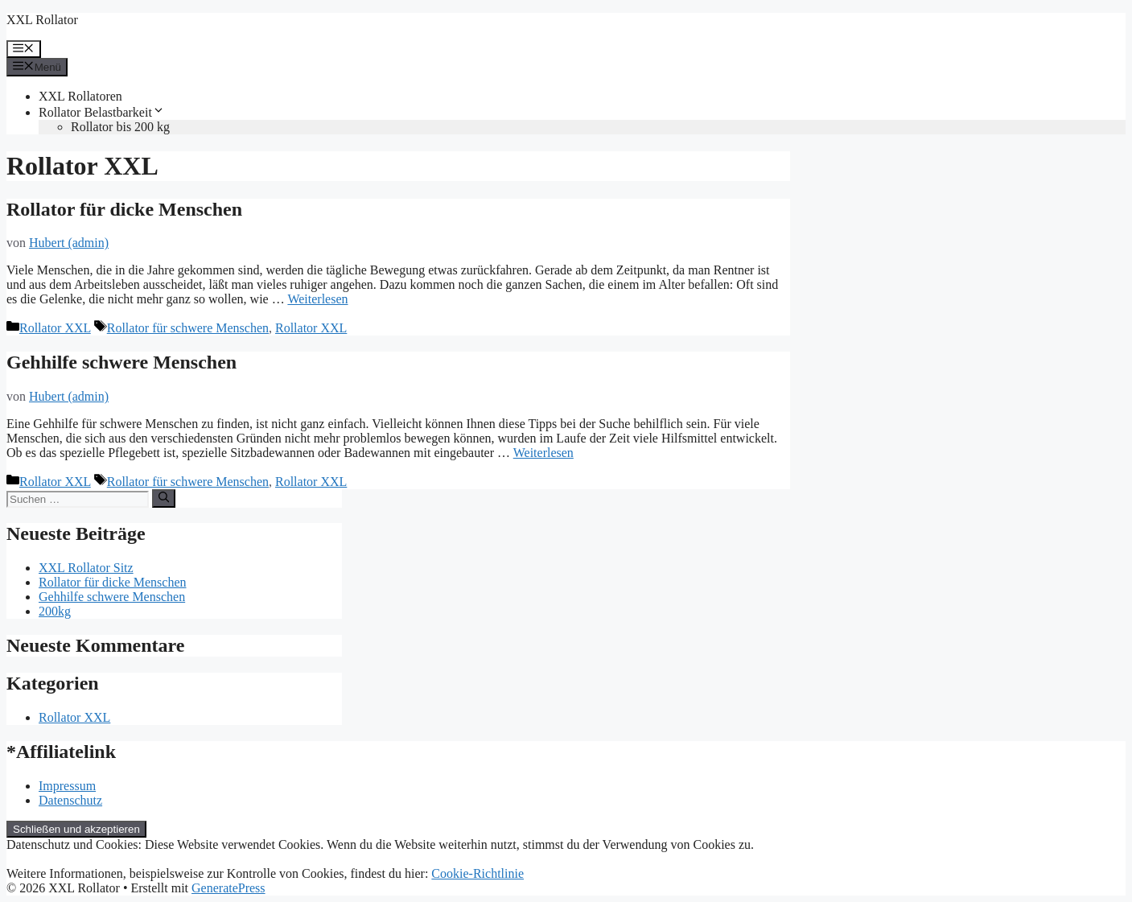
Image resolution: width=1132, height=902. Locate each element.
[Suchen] (163, 498)
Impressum (67, 786)
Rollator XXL (55, 328)
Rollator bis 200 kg (120, 127)
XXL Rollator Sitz (86, 568)
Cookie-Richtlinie (477, 873)
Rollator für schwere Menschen (188, 328)
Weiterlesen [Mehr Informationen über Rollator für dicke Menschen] (317, 299)
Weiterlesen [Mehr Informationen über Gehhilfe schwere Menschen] (543, 452)
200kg (55, 611)
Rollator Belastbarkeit (102, 112)
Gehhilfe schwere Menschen (121, 362)
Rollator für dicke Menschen (124, 209)
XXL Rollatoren (80, 96)
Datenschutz (70, 800)
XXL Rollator (42, 20)
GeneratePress (228, 888)
